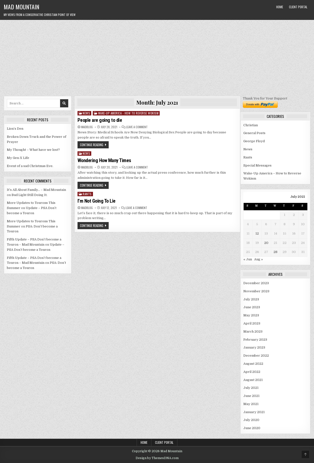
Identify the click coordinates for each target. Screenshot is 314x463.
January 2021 (254, 412)
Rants (87, 194)
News (86, 113)
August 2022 (253, 363)
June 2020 (251, 428)
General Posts (254, 133)
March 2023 (252, 331)
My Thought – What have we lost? (33, 150)
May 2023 (251, 315)
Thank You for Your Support (265, 98)
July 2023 (251, 299)
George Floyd (254, 141)
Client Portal (298, 6)
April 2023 (251, 323)
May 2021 (251, 404)
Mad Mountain (21, 6)
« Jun (247, 259)
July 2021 (251, 388)
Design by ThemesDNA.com (157, 458)
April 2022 (251, 372)
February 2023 (255, 339)
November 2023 (256, 291)
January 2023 (254, 347)
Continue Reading (91, 144)
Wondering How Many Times (104, 160)
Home (279, 6)
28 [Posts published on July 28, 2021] (275, 252)
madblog (87, 127)
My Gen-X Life (18, 158)
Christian (250, 125)
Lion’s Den (15, 128)
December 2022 (256, 355)
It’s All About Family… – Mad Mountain (36, 190)
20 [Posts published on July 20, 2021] (266, 243)
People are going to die (100, 120)
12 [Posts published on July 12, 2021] (257, 233)
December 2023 (256, 283)
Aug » (258, 259)
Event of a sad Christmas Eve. (30, 166)
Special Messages (257, 165)
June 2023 (251, 307)
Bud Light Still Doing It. (29, 195)
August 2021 (253, 380)
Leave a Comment (137, 127)
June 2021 (251, 396)
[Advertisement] (157, 56)
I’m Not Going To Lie (97, 201)
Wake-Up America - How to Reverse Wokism (128, 113)
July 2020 (251, 420)
